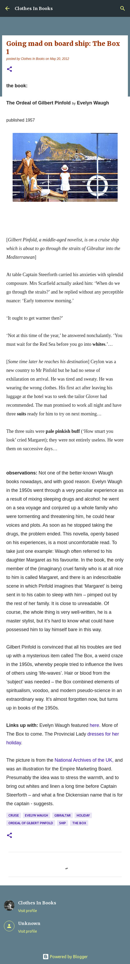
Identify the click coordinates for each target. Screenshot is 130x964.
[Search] (122, 8)
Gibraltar (62, 815)
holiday (83, 815)
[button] (9, 69)
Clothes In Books (34, 8)
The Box (79, 823)
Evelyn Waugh (36, 815)
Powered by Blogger (65, 956)
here (94, 725)
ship (62, 823)
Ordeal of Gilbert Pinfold (30, 823)
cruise (13, 815)
